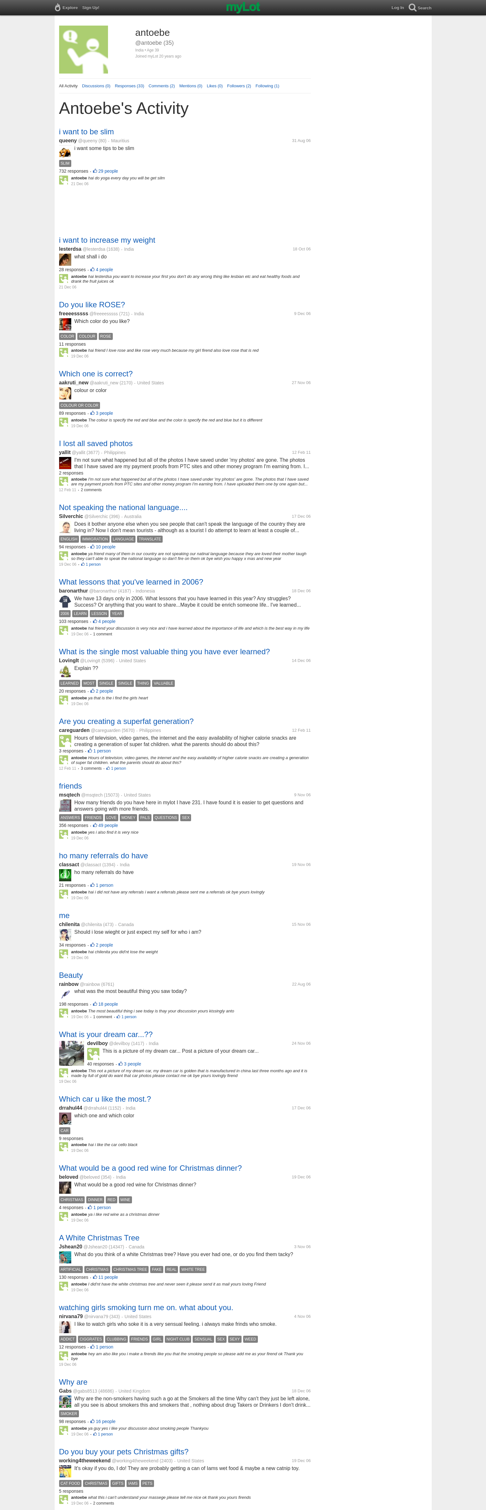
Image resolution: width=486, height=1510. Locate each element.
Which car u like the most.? (105, 1099)
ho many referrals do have (103, 855)
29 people (108, 171)
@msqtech (92, 795)
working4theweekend (85, 1460)
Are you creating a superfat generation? (126, 721)
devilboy (97, 1043)
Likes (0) (215, 85)
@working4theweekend (135, 1460)
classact (69, 864)
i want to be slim (86, 131)
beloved (68, 1177)
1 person (93, 564)
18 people (108, 1004)
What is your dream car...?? (106, 1034)
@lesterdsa (94, 249)
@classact (90, 864)
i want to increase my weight (107, 240)
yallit (65, 452)
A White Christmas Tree (99, 1237)
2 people (104, 691)
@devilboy (119, 1043)
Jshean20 (70, 1246)
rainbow (69, 984)
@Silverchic (96, 516)
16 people (106, 1421)
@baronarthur (103, 591)
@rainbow (90, 984)
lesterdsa (70, 249)
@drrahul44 (95, 1108)
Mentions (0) (190, 85)
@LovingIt (90, 660)
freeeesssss (74, 313)
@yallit (78, 452)
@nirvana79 (96, 1316)
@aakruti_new (104, 382)
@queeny (87, 140)
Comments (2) (162, 85)
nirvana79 (71, 1316)
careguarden (74, 730)
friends (70, 786)
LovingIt (69, 660)
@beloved (90, 1177)
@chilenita (91, 924)
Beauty (71, 975)
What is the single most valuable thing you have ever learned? (164, 651)
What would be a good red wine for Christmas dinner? (150, 1168)
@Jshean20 (95, 1246)
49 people (108, 825)
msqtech (69, 795)
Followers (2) (239, 85)
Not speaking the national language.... (123, 507)
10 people (106, 546)
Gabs (65, 1391)
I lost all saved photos (96, 443)
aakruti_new (74, 382)
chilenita (69, 924)
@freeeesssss (103, 313)
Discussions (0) (96, 85)
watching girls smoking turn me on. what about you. (146, 1307)
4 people (104, 269)
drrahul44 (70, 1108)
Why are (73, 1382)
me (64, 915)
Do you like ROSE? (92, 304)
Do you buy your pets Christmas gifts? (124, 1451)
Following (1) (267, 85)
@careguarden (105, 730)
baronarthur (73, 591)
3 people (104, 413)
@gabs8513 (85, 1391)
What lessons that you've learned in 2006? (131, 582)
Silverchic (71, 516)
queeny (68, 140)
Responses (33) (129, 85)
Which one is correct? (96, 373)
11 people (108, 1277)
